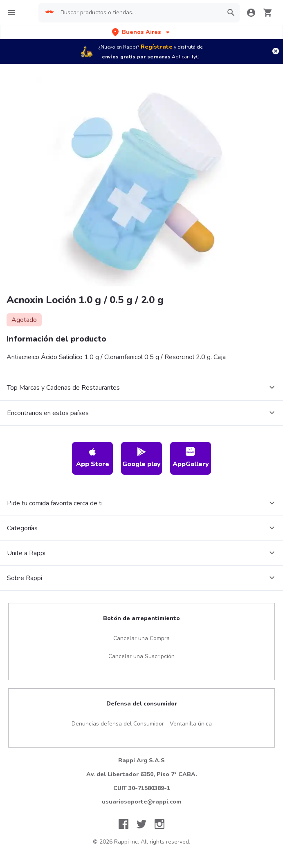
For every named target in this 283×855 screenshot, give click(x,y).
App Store (92, 458)
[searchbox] (136, 12)
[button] (141, 32)
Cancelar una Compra (141, 638)
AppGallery (191, 458)
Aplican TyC (185, 57)
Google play (141, 458)
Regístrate (157, 47)
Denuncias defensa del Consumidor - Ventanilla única (142, 724)
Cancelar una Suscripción (141, 656)
